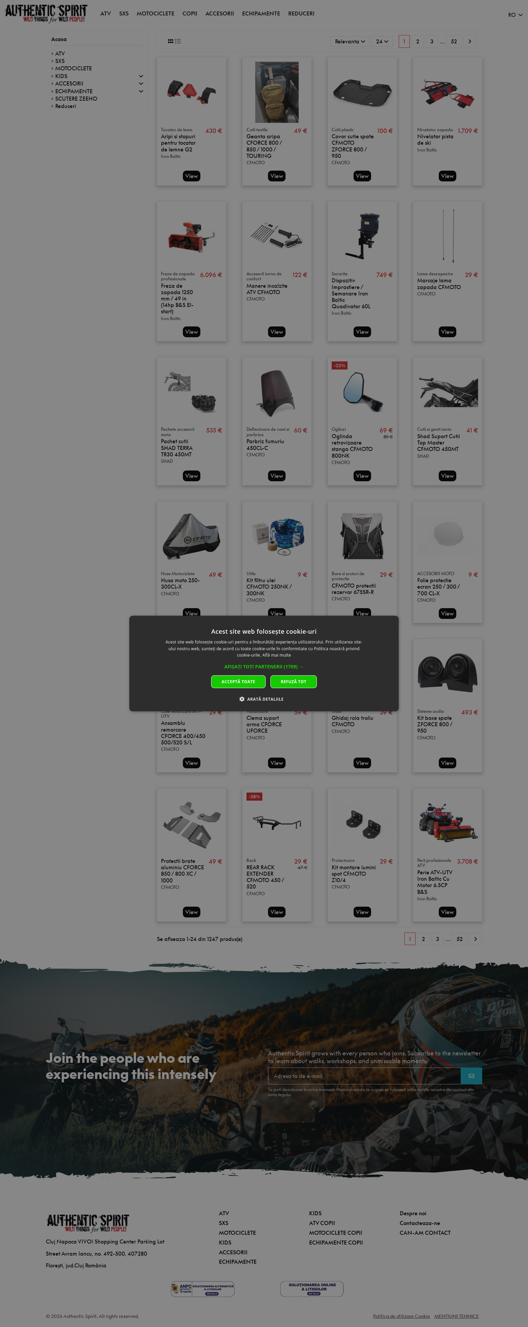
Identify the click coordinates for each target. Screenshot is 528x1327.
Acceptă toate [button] (238, 682)
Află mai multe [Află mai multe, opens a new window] (276, 655)
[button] (264, 667)
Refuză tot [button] (293, 682)
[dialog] (264, 663)
